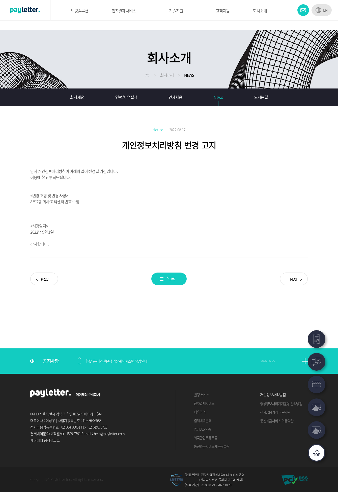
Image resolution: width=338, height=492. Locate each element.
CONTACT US (303, 10)
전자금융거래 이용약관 (275, 412)
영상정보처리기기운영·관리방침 (281, 403)
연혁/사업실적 (126, 97)
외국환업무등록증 (205, 437)
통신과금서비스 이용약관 (276, 420)
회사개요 (77, 97)
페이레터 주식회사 (88, 394)
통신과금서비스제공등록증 (211, 446)
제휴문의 (200, 411)
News (218, 97)
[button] (79, 358)
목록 (171, 278)
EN (325, 10)
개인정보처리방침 (273, 394)
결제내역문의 (202, 420)
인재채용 (175, 97)
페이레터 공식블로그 (45, 440)
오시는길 (261, 97)
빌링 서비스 (201, 394)
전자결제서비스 (204, 403)
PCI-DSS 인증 (202, 429)
